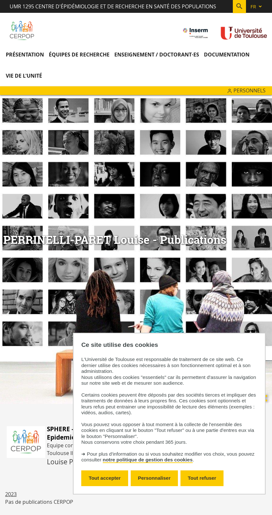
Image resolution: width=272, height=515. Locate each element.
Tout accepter (105, 478)
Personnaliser (154, 478)
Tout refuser (202, 478)
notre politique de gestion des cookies (148, 459)
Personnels (249, 90)
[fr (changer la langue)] (256, 7)
